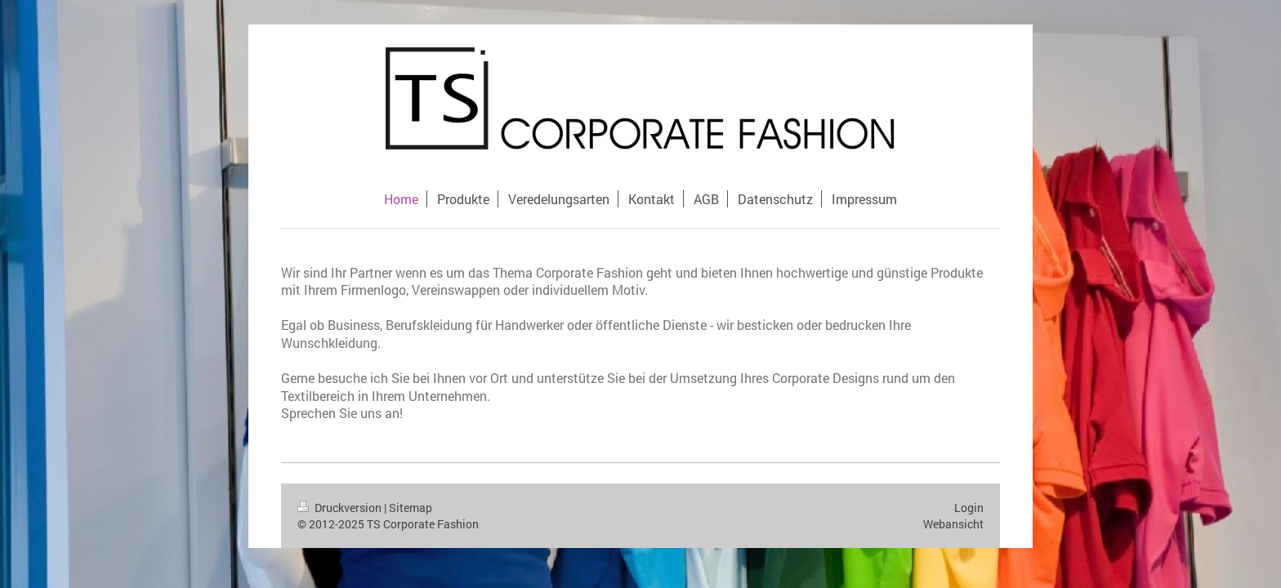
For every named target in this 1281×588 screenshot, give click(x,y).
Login (969, 507)
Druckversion (340, 507)
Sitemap (410, 507)
